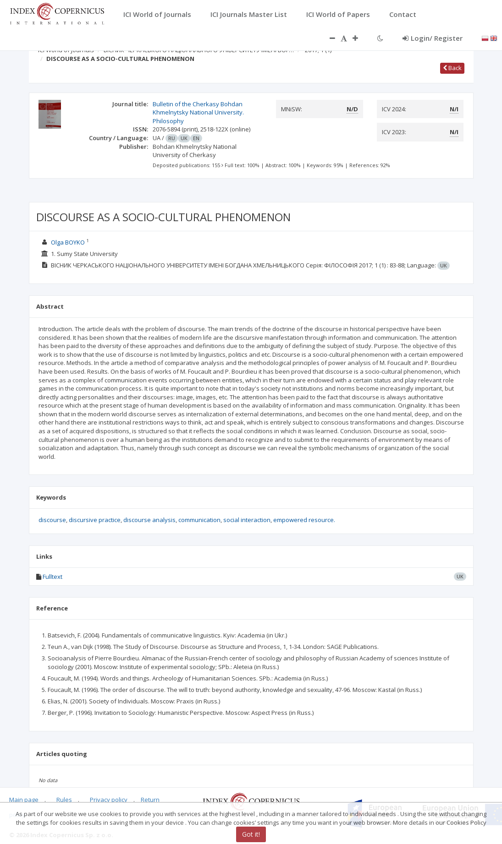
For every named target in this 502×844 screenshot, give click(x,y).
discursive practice (95, 520)
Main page (24, 799)
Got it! (251, 834)
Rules (64, 799)
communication (199, 520)
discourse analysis (149, 520)
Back (452, 68)
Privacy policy (108, 799)
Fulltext (52, 576)
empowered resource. (304, 520)
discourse (52, 520)
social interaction (246, 520)
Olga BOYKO (68, 242)
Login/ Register (433, 38)
